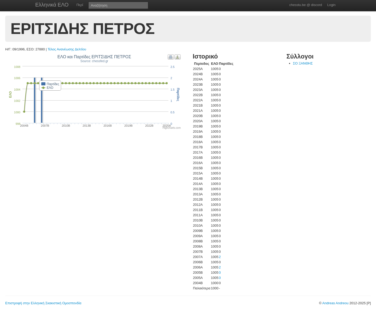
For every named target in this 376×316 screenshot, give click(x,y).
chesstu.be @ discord (305, 5)
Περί (80, 5)
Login (331, 5)
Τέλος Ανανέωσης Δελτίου (67, 49)
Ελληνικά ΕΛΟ (52, 5)
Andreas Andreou (335, 303)
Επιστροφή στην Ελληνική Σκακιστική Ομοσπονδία (43, 303)
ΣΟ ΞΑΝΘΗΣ (303, 63)
